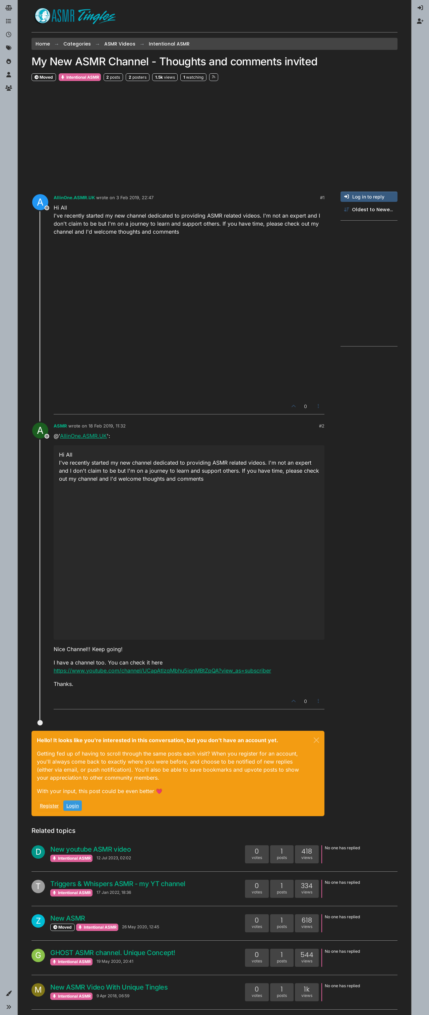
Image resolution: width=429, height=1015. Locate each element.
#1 (322, 197)
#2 (321, 425)
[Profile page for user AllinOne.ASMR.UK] (40, 202)
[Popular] (9, 61)
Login (72, 805)
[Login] (420, 8)
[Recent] (9, 34)
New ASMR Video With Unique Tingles (109, 987)
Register (49, 805)
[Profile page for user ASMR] (40, 430)
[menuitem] (420, 8)
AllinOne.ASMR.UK (74, 197)
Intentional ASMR (79, 77)
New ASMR (67, 918)
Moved (44, 77)
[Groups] (9, 88)
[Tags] (9, 48)
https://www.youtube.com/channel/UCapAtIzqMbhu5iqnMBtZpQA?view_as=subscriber (162, 670)
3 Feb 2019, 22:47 (135, 197)
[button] (9, 993)
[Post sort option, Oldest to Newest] (369, 210)
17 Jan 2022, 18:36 (114, 892)
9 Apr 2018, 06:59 (113, 995)
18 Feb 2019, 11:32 (107, 425)
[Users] (9, 75)
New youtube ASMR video (90, 849)
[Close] (316, 740)
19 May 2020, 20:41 (115, 961)
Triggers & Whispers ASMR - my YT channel (117, 884)
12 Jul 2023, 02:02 (114, 857)
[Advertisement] (214, 136)
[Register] (420, 21)
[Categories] (9, 21)
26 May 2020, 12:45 (140, 926)
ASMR (60, 425)
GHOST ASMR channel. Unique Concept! (112, 953)
